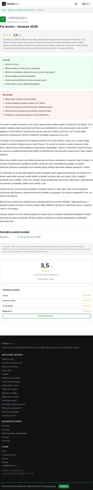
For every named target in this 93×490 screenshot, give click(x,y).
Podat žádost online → (46, 279)
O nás (4, 451)
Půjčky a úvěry (8, 359)
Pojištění (5, 374)
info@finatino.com (9, 465)
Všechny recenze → (46, 316)
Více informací (50, 486)
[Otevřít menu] (76, 4)
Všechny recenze (9, 416)
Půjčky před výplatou (10, 397)
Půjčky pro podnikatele (11, 408)
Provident (6, 430)
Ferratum (5, 437)
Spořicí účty (7, 370)
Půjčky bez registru (10, 389)
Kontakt (5, 462)
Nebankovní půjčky (9, 393)
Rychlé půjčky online (10, 385)
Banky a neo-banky (10, 367)
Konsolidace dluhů (9, 400)
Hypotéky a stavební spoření (13, 404)
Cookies (5, 459)
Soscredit (6, 441)
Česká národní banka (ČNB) (29, 237)
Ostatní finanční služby (17, 18)
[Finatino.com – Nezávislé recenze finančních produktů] (10, 4)
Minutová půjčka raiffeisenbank (14, 433)
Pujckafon (6, 426)
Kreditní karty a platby (11, 378)
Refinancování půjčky (10, 412)
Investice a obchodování (12, 363)
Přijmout (64, 486)
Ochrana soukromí (9, 455)
